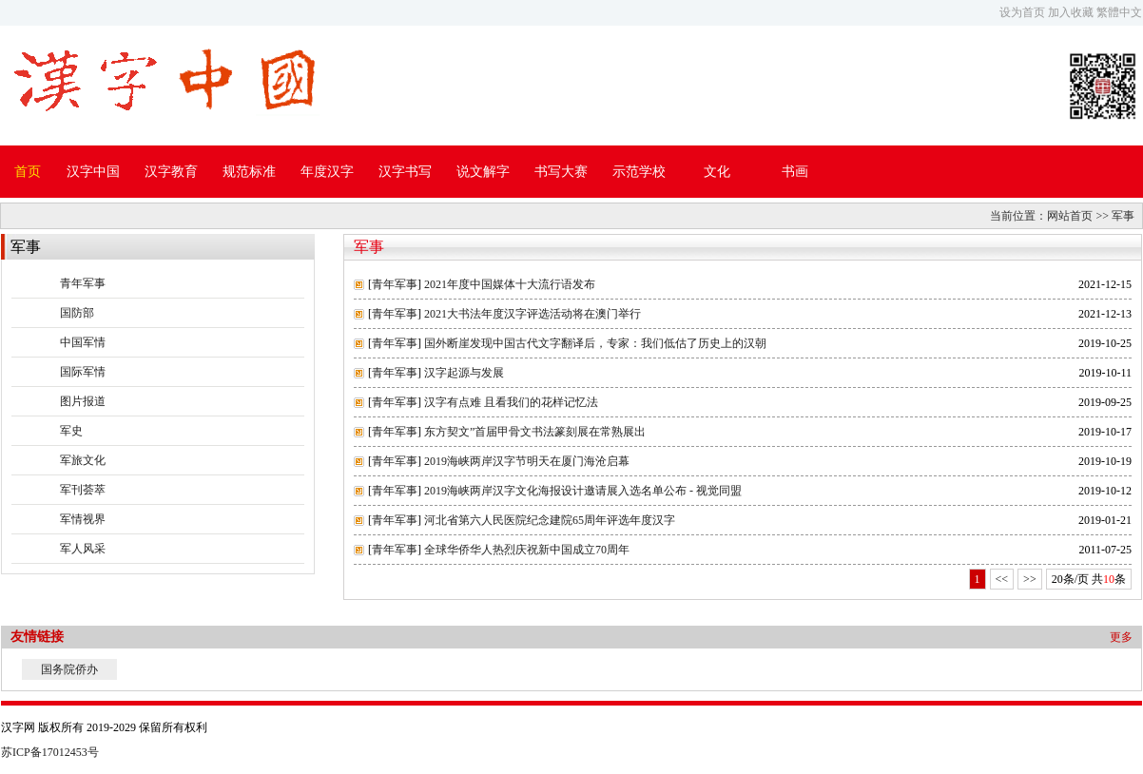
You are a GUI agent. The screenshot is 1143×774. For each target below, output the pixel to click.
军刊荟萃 (83, 489)
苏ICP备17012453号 (50, 752)
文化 (717, 171)
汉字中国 (93, 171)
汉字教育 (171, 171)
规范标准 (249, 171)
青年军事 (83, 283)
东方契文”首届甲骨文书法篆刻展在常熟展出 (535, 431)
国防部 (77, 312)
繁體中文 (1119, 12)
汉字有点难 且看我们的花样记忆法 (511, 402)
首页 (27, 171)
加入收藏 (1071, 12)
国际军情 (83, 371)
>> (1029, 579)
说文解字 (483, 171)
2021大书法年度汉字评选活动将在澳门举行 (532, 313)
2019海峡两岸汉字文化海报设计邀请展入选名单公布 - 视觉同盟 (583, 490)
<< (1002, 579)
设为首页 (1022, 12)
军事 (1123, 216)
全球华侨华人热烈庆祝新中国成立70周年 (527, 549)
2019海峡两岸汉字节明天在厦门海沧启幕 (527, 461)
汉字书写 (405, 171)
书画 (795, 171)
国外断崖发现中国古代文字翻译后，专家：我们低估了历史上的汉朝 (595, 343)
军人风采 (83, 548)
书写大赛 (561, 171)
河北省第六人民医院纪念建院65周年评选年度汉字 (549, 520)
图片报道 (83, 401)
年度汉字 (327, 171)
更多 (1121, 637)
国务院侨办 (69, 669)
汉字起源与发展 (464, 372)
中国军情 (83, 342)
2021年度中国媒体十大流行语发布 (509, 284)
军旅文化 (83, 460)
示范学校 (639, 171)
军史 (71, 430)
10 (1108, 579)
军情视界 (83, 519)
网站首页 (1070, 216)
